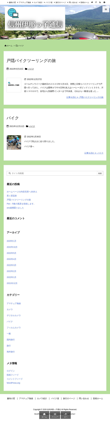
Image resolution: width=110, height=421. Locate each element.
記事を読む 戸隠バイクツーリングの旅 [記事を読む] (84, 97)
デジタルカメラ (14, 315)
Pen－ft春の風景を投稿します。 (21, 204)
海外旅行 (11, 352)
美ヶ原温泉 (12, 196)
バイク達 (49, 2)
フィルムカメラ (14, 327)
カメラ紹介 (38, 2)
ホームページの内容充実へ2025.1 (22, 192)
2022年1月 (11, 277)
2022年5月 (11, 253)
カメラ (10, 309)
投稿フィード (13, 375)
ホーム (9, 46)
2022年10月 (12, 247)
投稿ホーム (84, 2)
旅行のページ (61, 2)
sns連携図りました (15, 208)
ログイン (11, 371)
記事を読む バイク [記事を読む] (94, 153)
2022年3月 (11, 265)
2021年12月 (12, 283)
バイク (31, 69)
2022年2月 (11, 271)
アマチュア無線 (25, 2)
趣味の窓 (12, 2)
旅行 (9, 346)
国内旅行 (11, 339)
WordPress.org (13, 383)
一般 (9, 333)
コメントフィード (15, 379)
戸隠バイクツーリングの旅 (31, 60)
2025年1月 (11, 241)
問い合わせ (73, 2)
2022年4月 (11, 259)
